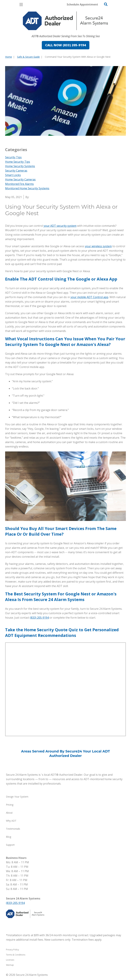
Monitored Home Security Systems (27, 188)
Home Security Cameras (20, 179)
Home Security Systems (20, 166)
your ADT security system (60, 226)
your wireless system (98, 246)
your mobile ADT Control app (89, 297)
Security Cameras (16, 170)
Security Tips (13, 157)
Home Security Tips (17, 162)
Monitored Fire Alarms (19, 184)
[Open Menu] (21, 4)
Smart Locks (13, 175)
